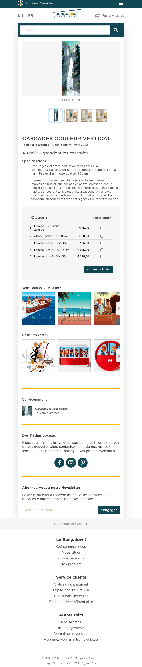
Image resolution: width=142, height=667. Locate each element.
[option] (71, 68)
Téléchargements (71, 628)
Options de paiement (71, 584)
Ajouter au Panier (99, 269)
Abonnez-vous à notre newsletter (71, 639)
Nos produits (71, 564)
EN (20, 15)
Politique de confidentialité (71, 602)
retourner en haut (68, 523)
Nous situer (71, 552)
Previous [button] (23, 308)
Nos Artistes (71, 622)
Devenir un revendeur (71, 633)
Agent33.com (90, 663)
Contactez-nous (71, 558)
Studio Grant (61, 663)
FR (30, 15)
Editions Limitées (39, 3)
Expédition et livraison (71, 590)
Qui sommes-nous (71, 546)
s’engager (109, 510)
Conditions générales (71, 596)
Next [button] (119, 308)
